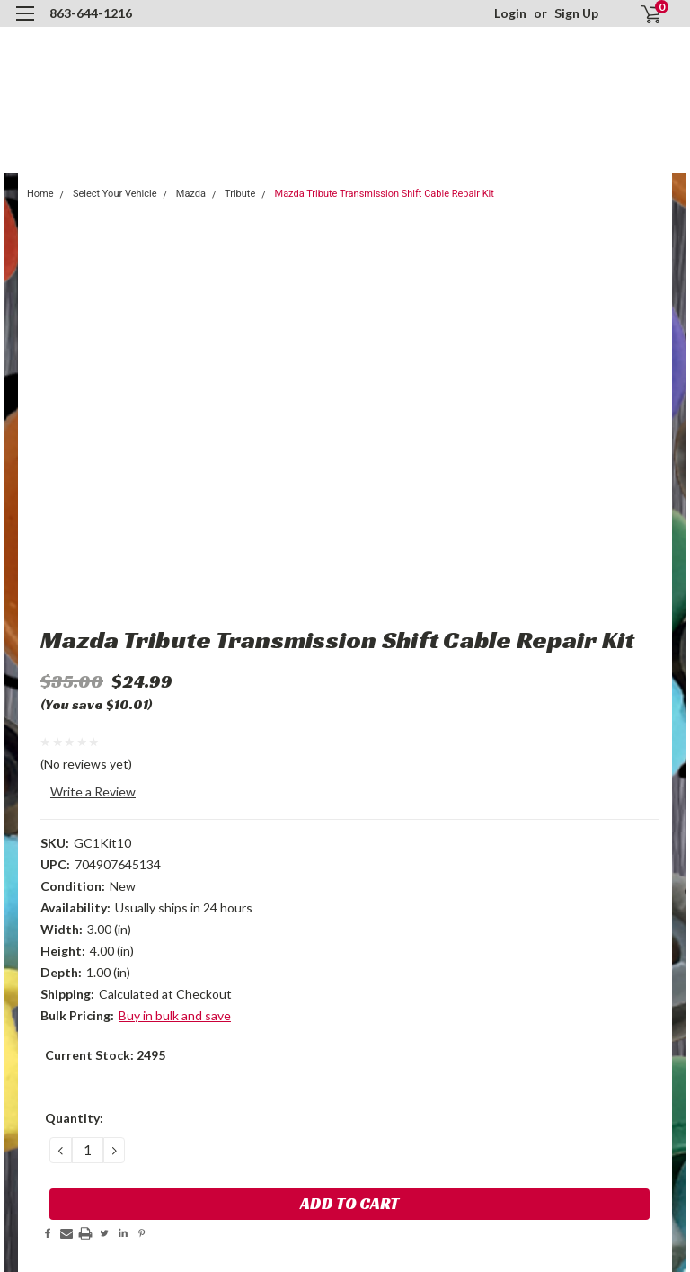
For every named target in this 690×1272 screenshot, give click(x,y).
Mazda (191, 194)
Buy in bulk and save (175, 1015)
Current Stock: (105, 1055)
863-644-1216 (90, 13)
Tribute (240, 194)
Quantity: (74, 1117)
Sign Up (576, 13)
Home (40, 194)
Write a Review (93, 791)
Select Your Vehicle (115, 194)
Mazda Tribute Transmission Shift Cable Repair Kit (384, 194)
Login (510, 13)
